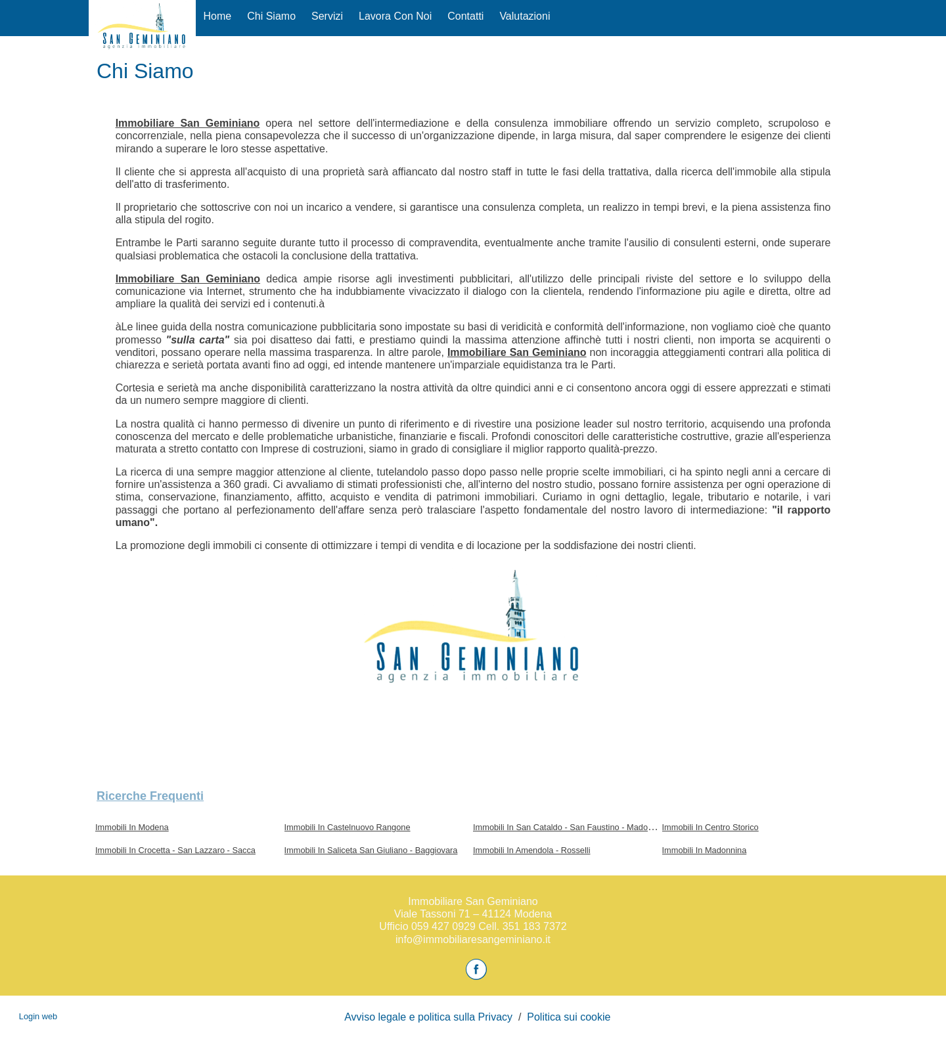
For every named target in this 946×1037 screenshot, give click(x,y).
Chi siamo (271, 16)
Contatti (465, 16)
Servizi (327, 16)
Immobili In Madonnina (704, 850)
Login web (38, 1016)
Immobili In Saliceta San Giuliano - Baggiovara (371, 850)
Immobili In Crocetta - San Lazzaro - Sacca (175, 850)
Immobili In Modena (132, 827)
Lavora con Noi (395, 16)
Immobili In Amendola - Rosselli (532, 850)
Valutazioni (524, 16)
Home (218, 16)
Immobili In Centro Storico (710, 827)
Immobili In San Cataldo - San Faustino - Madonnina (570, 827)
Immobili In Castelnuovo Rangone (347, 827)
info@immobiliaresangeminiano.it (473, 939)
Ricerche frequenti (150, 796)
